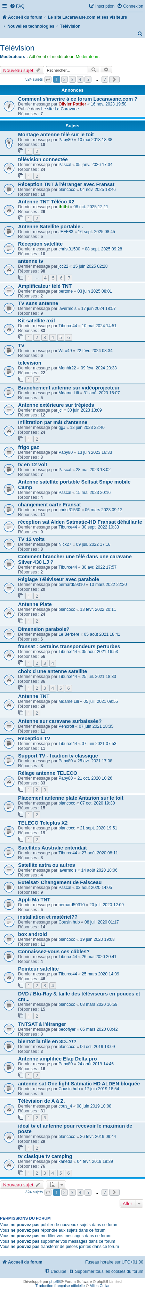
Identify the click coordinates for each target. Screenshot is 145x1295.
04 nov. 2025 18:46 (98, 189)
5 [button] (88, 79)
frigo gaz (28, 447)
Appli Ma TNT (34, 899)
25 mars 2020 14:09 (100, 974)
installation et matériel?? (48, 917)
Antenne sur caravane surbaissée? (60, 721)
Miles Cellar (100, 1286)
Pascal (64, 164)
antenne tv (30, 261)
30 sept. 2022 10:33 (100, 527)
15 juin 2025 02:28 (90, 266)
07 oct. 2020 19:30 (97, 803)
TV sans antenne (38, 303)
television (29, 363)
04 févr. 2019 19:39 (95, 1161)
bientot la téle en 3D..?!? (47, 1041)
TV (21, 345)
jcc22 (63, 266)
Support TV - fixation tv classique (58, 756)
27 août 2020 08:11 (100, 853)
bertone (65, 291)
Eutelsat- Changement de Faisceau (60, 882)
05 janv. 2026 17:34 (94, 164)
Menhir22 (67, 368)
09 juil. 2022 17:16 (93, 544)
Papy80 (65, 139)
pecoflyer (66, 1029)
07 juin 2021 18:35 (96, 726)
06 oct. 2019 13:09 (97, 1046)
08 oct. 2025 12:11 (90, 206)
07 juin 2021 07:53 (99, 743)
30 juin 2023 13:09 (84, 410)
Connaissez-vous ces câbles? (54, 951)
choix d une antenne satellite (52, 671)
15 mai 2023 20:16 (93, 492)
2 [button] (64, 79)
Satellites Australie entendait (52, 848)
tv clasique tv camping (45, 1156)
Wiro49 (65, 350)
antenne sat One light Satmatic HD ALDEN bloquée (79, 1083)
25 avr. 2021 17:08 (95, 761)
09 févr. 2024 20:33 (99, 368)
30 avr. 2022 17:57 (99, 567)
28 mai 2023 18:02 (93, 469)
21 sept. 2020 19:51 (98, 828)
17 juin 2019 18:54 (101, 1088)
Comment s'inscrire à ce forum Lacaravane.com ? (77, 99)
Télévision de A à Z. (41, 1101)
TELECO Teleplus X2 (43, 823)
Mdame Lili (68, 393)
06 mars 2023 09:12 (103, 509)
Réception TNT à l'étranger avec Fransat (66, 184)
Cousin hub (69, 922)
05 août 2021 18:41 (102, 634)
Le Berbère (68, 634)
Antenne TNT (33, 696)
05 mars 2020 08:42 (99, 1029)
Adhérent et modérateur (51, 56)
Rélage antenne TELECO (47, 773)
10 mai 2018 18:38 (95, 139)
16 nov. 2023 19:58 (109, 104)
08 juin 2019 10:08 (94, 1106)
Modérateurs (87, 56)
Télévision (17, 48)
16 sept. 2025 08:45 (96, 231)
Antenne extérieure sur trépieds (56, 405)
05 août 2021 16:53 (100, 651)
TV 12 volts (31, 539)
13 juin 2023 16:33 (95, 452)
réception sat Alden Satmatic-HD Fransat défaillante (80, 522)
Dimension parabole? (44, 629)
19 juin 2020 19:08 (97, 939)
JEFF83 (65, 231)
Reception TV (34, 738)
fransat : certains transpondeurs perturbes (69, 646)
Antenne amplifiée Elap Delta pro (57, 1059)
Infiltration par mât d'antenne (52, 422)
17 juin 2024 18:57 (98, 308)
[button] (48, 79)
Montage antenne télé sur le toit (56, 134)
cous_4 (65, 1106)
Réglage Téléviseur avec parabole (58, 579)
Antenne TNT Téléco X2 (46, 201)
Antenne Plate (35, 604)
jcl (60, 410)
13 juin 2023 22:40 (87, 427)
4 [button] (80, 79)
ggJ (61, 427)
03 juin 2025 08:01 (95, 291)
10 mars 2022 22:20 (108, 584)
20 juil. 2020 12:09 (106, 904)
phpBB (55, 1281)
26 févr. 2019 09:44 (98, 1136)
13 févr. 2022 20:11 (98, 609)
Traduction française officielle (60, 1286)
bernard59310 (71, 584)
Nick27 (64, 544)
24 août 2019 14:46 (96, 1064)
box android (32, 934)
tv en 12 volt (32, 464)
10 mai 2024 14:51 (99, 325)
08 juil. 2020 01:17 (101, 922)
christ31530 (69, 249)
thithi (63, 206)
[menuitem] (17, 6)
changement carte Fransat (49, 504)
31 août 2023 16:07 (101, 393)
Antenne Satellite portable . (50, 226)
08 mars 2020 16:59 (99, 1004)
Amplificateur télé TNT (45, 286)
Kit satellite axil (36, 320)
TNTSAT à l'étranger (42, 1024)
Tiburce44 (67, 325)
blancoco (66, 189)
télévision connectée (43, 159)
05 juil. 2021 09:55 (100, 701)
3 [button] (72, 79)
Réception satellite (40, 244)
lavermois (67, 308)
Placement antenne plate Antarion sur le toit (70, 798)
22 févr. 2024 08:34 (94, 350)
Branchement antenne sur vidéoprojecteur (69, 388)
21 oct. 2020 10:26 (95, 778)
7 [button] (105, 79)
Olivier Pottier (72, 104)
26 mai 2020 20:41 (99, 956)
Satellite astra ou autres (46, 865)
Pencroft (66, 726)
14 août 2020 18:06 (99, 870)
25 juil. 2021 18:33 (99, 676)
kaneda (65, 1161)
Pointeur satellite (38, 969)
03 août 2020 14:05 (94, 887)
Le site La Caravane (60, 109)
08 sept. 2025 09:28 (103, 249)
